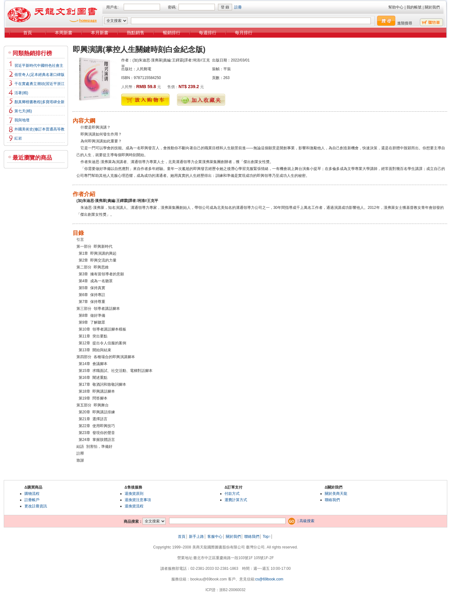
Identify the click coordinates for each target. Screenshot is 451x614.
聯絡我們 (332, 500)
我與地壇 (21, 120)
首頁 (27, 32)
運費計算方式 (236, 500)
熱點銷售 (135, 32)
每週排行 (207, 32)
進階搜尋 (404, 23)
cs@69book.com (269, 579)
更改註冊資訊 (35, 506)
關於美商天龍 (336, 493)
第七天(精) (23, 111)
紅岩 (18, 138)
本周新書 (63, 32)
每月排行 (243, 32)
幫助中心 (395, 7)
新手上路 (196, 536)
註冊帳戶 (31, 500)
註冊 (238, 7)
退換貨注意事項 (138, 500)
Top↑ (267, 536)
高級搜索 (306, 521)
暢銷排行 (171, 32)
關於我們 (432, 7)
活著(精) (21, 93)
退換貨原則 (134, 493)
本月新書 (99, 32)
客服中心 (214, 536)
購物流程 (31, 493)
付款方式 (232, 493)
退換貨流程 (134, 506)
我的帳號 (414, 7)
